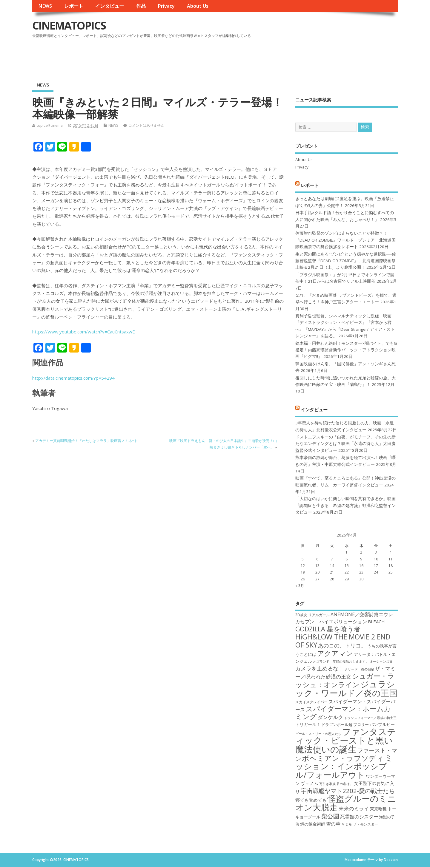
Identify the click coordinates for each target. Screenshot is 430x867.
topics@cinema (50, 125)
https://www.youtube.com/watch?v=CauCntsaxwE (83, 332)
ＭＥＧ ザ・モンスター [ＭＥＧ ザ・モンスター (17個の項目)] (359, 824)
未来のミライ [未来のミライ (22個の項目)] (354, 808)
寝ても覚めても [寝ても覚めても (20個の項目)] (311, 800)
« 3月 (299, 585)
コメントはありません (146, 125)
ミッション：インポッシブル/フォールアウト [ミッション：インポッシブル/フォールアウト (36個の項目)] (344, 766)
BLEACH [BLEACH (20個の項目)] (376, 622)
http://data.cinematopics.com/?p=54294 (73, 378)
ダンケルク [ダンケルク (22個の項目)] (330, 717)
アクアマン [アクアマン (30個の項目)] (335, 653)
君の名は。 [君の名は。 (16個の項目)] (345, 784)
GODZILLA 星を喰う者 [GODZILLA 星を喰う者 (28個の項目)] (327, 629)
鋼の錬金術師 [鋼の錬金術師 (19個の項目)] (312, 824)
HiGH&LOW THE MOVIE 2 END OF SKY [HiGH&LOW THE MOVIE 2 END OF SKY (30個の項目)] (342, 641)
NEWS (45, 6)
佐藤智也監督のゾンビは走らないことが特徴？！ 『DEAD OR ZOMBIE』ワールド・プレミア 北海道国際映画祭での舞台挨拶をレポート (345, 240)
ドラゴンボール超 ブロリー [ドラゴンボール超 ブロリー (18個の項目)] (345, 724)
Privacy (166, 6)
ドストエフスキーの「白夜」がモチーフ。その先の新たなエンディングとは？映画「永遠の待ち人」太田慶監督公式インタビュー (345, 443)
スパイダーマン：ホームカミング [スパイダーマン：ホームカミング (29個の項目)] (343, 712)
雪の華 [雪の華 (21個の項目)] (333, 823)
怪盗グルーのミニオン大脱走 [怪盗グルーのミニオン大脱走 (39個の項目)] (345, 803)
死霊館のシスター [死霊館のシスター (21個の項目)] (359, 816)
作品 (141, 6)
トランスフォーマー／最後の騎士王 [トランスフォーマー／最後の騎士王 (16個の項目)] (370, 718)
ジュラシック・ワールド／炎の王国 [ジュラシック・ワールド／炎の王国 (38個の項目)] (346, 688)
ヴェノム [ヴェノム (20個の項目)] (309, 783)
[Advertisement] (284, 56)
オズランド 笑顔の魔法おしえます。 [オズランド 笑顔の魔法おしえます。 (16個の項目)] (341, 661)
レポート (73, 6)
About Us (197, 6)
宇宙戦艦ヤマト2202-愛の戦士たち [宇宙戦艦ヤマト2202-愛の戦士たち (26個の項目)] (348, 790)
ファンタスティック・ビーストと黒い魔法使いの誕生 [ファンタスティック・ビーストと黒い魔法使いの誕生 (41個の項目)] (345, 740)
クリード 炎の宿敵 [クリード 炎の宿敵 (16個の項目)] (359, 669)
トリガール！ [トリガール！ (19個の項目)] (307, 724)
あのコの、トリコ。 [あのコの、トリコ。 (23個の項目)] (342, 645)
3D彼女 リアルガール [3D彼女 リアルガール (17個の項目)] (312, 614)
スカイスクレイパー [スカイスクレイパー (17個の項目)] (311, 701)
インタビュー (109, 6)
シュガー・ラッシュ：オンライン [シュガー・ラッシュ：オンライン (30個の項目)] (344, 680)
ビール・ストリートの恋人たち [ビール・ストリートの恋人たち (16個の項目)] (318, 734)
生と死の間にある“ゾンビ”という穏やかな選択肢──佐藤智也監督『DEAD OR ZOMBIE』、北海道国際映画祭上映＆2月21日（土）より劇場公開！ (345, 260)
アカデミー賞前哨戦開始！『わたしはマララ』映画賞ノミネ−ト (86, 440)
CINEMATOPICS (69, 25)
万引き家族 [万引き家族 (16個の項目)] (327, 784)
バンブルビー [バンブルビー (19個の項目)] (382, 724)
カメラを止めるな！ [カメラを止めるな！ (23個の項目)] (319, 668)
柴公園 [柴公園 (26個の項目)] (330, 816)
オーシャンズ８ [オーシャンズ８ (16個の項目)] (381, 661)
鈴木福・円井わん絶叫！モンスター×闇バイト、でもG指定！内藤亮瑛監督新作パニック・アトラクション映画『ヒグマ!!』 (346, 350)
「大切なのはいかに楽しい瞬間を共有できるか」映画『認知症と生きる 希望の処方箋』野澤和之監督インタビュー (345, 505)
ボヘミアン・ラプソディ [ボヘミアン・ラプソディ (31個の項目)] (343, 758)
